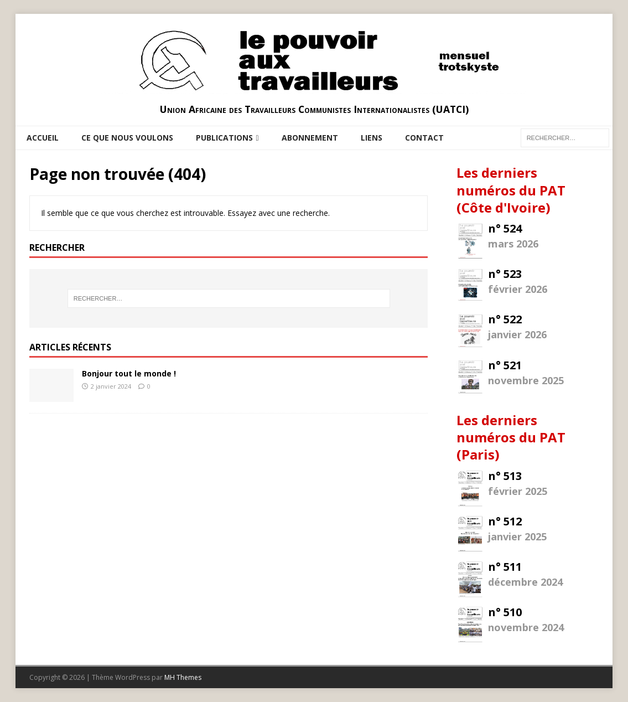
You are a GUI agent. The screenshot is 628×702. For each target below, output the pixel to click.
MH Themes (182, 677)
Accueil (43, 137)
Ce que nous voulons (127, 137)
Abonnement (310, 137)
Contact (424, 137)
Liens (371, 137)
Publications (224, 137)
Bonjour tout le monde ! (129, 373)
